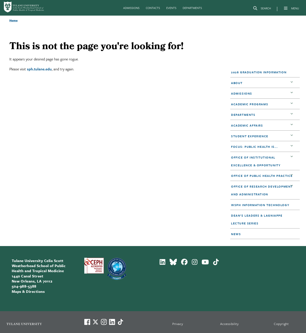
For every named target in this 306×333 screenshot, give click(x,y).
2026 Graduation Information (258, 72)
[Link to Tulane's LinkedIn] (112, 322)
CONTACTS (153, 8)
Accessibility (229, 323)
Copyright (281, 323)
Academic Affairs (247, 125)
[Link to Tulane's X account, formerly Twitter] (95, 322)
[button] (262, 72)
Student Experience (249, 136)
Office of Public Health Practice (262, 176)
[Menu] (285, 8)
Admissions (241, 93)
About (237, 83)
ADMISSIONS (131, 8)
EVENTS (171, 8)
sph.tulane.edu (39, 69)
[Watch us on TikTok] (120, 322)
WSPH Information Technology (260, 205)
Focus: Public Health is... (254, 146)
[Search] (262, 9)
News (236, 234)
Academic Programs (249, 104)
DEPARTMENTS (192, 8)
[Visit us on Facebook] (87, 322)
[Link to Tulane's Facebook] (104, 322)
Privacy (177, 323)
